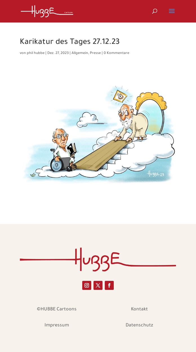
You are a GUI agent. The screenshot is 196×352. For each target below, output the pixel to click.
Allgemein (80, 53)
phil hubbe (35, 53)
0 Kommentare (116, 53)
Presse (95, 53)
